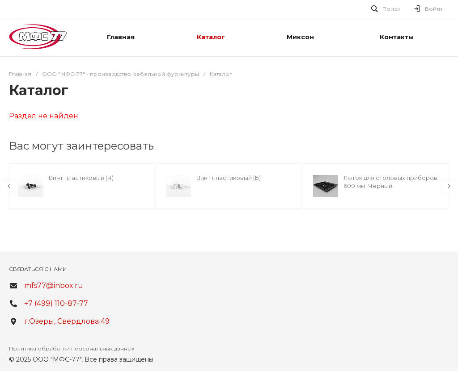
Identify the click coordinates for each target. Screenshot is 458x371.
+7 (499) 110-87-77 (56, 303)
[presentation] (9, 186)
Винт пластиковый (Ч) (81, 177)
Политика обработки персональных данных (71, 348)
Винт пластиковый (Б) (228, 177)
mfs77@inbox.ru (53, 285)
